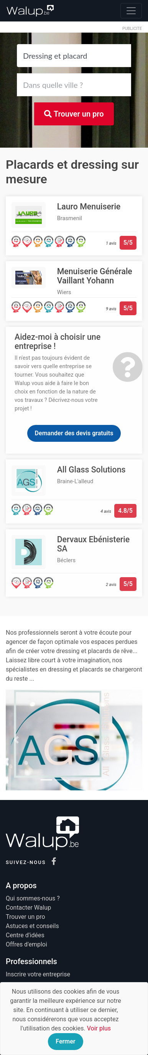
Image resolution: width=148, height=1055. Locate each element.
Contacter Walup (28, 907)
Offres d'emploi (26, 944)
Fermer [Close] (65, 1041)
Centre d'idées (25, 935)
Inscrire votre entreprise (38, 974)
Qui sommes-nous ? (33, 898)
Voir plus (99, 1028)
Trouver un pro (74, 114)
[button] (16, 740)
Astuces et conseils (32, 926)
